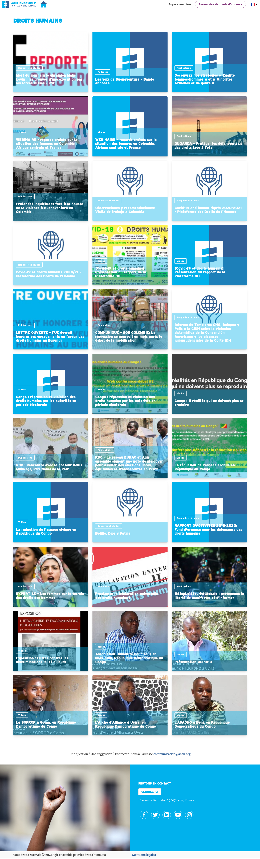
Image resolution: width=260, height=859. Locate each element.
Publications (184, 68)
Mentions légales (144, 855)
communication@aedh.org (171, 754)
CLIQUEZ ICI (149, 791)
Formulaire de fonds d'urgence (220, 4)
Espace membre (180, 4)
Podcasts (103, 72)
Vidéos (22, 132)
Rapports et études (29, 68)
